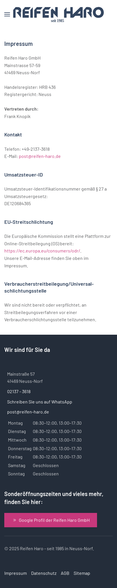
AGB (65, 573)
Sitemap (82, 573)
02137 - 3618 (19, 391)
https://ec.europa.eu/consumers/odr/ (42, 250)
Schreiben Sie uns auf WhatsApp (39, 401)
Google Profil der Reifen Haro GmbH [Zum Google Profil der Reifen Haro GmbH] (51, 520)
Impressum (15, 573)
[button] (7, 14)
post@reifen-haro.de (40, 156)
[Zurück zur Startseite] (58, 14)
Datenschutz (44, 573)
